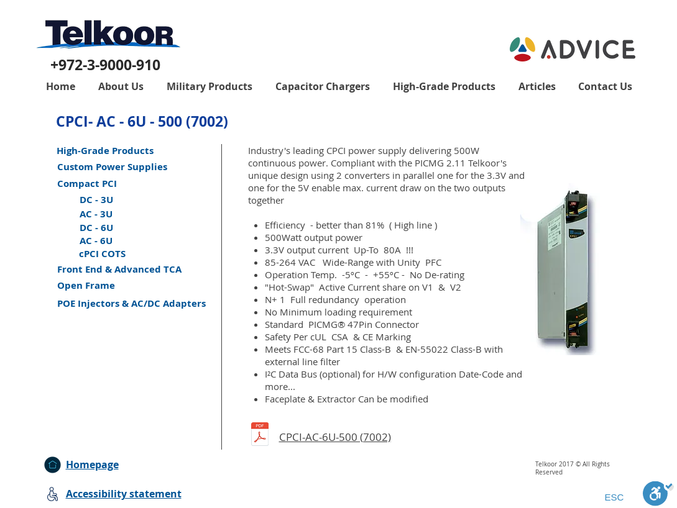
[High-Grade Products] (105, 150)
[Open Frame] (86, 285)
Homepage (92, 464)
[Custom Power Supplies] (112, 166)
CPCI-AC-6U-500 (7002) (335, 437)
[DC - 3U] (96, 199)
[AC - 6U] (96, 240)
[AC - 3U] (96, 213)
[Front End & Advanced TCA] (119, 269)
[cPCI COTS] (102, 253)
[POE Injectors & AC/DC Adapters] (131, 303)
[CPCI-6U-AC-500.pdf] (260, 435)
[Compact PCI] (87, 183)
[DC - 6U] (96, 227)
